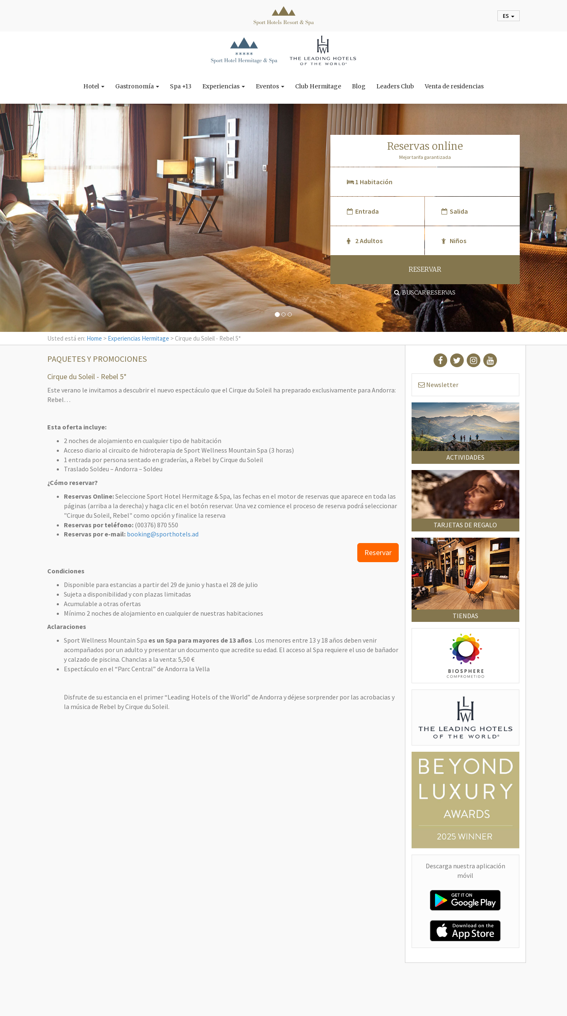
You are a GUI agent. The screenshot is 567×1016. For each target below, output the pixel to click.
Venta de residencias (454, 86)
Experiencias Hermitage (138, 338)
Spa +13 (180, 86)
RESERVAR (425, 269)
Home (94, 338)
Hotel (93, 86)
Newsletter (438, 384)
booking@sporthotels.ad (163, 534)
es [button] (508, 15)
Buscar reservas (425, 292)
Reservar (378, 552)
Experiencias (223, 86)
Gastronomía (137, 86)
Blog (359, 86)
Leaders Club (395, 86)
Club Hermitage (318, 86)
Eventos (270, 86)
